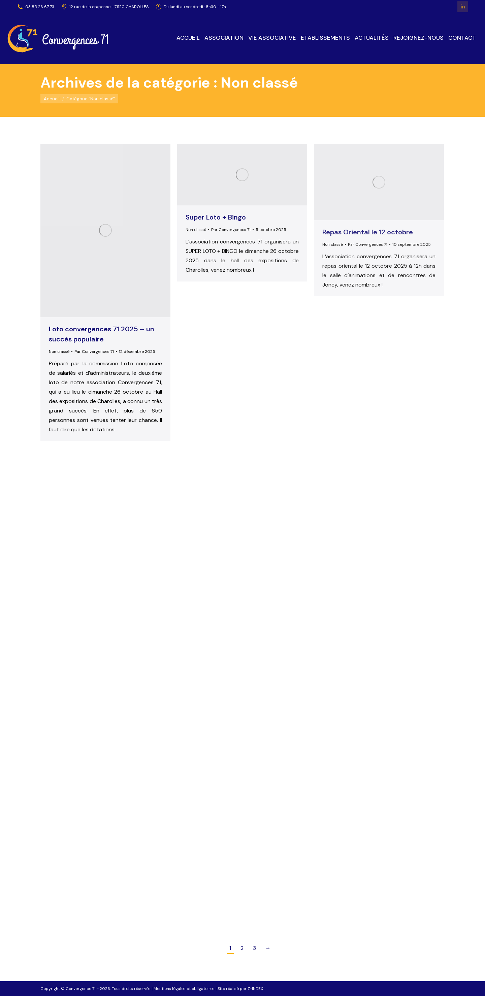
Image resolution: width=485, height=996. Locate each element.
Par (94, 351)
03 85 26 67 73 (35, 7)
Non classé (59, 351)
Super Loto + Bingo (216, 217)
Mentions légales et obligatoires (184, 988)
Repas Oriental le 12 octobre (367, 232)
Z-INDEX (255, 988)
